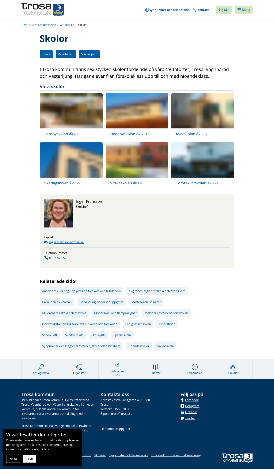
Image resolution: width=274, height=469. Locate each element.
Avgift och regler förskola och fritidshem (157, 291)
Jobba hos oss (118, 369)
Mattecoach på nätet (146, 302)
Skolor (82, 25)
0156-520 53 (58, 258)
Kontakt (203, 10)
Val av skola (165, 346)
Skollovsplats (74, 335)
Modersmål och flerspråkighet (115, 313)
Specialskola (122, 335)
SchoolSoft (49, 335)
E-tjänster (79, 369)
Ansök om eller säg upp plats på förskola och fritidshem (81, 291)
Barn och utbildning (43, 25)
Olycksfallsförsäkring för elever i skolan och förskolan (79, 324)
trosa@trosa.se (121, 414)
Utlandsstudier (138, 346)
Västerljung (89, 54)
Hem (24, 25)
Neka (13, 459)
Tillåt (29, 459)
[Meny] (244, 10)
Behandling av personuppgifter (102, 302)
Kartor (156, 369)
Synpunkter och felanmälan (169, 10)
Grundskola (67, 25)
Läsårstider (167, 324)
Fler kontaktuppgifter (115, 429)
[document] (42, 447)
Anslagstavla (41, 369)
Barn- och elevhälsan (57, 302)
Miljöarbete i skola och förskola (64, 313)
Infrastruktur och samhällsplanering (176, 455)
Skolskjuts (98, 335)
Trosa (46, 54)
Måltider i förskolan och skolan (166, 313)
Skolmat (233, 369)
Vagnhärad (66, 54)
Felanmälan (194, 369)
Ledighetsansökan (138, 324)
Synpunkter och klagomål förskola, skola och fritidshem (81, 346)
